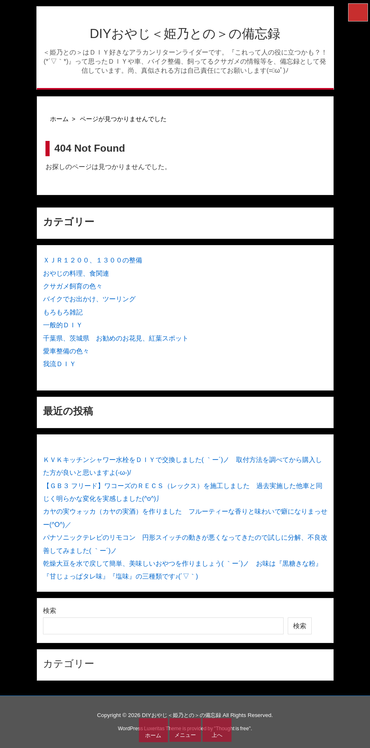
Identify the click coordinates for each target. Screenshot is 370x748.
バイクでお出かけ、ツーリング (89, 299)
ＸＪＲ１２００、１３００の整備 (92, 260)
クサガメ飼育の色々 (73, 286)
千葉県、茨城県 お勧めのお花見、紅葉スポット (116, 338)
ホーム (59, 119)
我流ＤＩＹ (59, 363)
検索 (49, 610)
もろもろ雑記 (63, 312)
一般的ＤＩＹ (63, 325)
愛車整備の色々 (66, 351)
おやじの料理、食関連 (76, 273)
